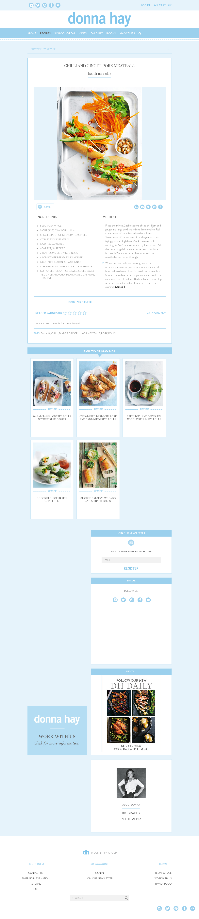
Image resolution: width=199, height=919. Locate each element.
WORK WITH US (163, 878)
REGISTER (131, 568)
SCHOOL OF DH (64, 33)
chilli (54, 333)
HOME (32, 33)
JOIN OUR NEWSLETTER (99, 878)
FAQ (35, 889)
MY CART (160, 5)
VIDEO (83, 33)
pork (104, 333)
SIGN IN (99, 873)
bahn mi (45, 333)
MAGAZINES (127, 33)
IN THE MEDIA (131, 819)
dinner (63, 333)
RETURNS (35, 884)
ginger (73, 333)
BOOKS (111, 33)
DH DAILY (97, 33)
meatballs (94, 333)
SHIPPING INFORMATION (36, 878)
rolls (112, 333)
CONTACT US (35, 873)
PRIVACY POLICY (163, 884)
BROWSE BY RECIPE (43, 49)
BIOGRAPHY (131, 813)
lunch (82, 333)
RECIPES (45, 33)
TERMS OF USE (163, 873)
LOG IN (145, 5)
